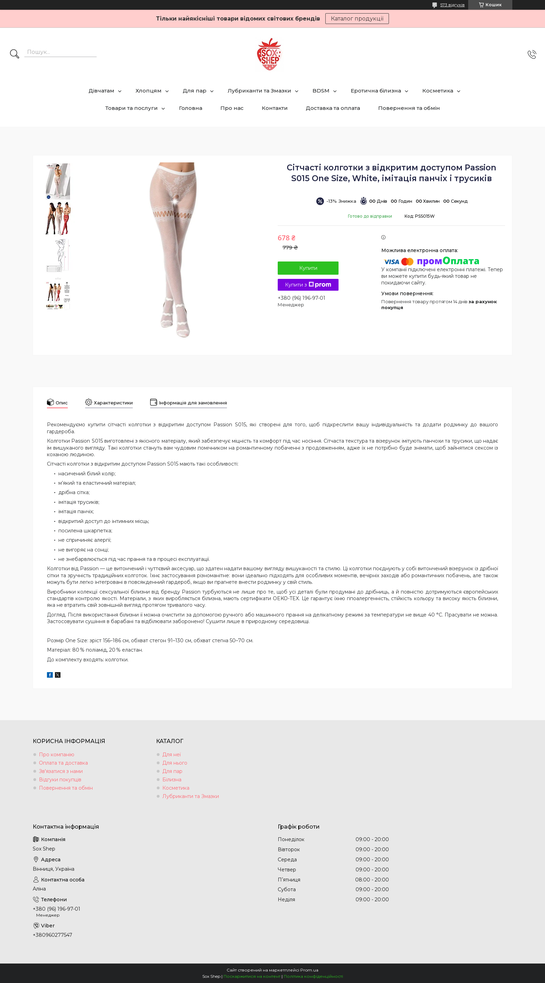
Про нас (232, 108)
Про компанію (56, 754)
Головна (190, 108)
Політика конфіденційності (313, 976)
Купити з (308, 285)
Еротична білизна (376, 90)
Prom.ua (309, 970)
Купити (308, 268)
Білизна (171, 779)
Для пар (194, 90)
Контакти (275, 108)
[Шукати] (14, 54)
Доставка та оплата (333, 108)
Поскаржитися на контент (251, 976)
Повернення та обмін (409, 108)
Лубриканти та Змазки (259, 90)
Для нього (174, 763)
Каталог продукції (357, 18)
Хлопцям (149, 90)
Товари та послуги (131, 108)
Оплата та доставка (63, 763)
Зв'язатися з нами (61, 771)
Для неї (171, 754)
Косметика (437, 90)
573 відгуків (452, 4)
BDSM (321, 90)
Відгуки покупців (60, 779)
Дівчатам (101, 90)
